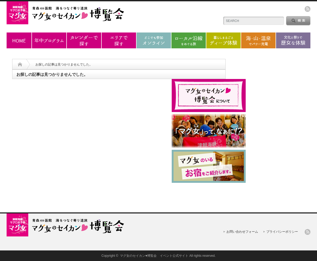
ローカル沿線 (188, 40)
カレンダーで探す (84, 40)
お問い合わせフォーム (242, 232)
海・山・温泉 (258, 40)
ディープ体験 (223, 40)
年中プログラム (49, 40)
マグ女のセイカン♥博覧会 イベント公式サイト (154, 256)
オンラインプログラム (154, 40)
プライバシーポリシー (282, 232)
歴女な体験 (293, 40)
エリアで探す (119, 40)
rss (307, 9)
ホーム (19, 40)
